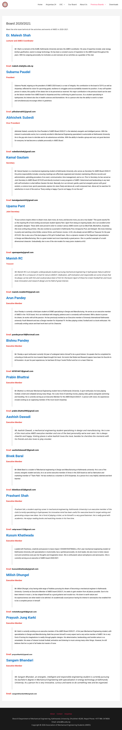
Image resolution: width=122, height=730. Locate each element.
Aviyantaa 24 (51, 4)
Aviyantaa (68, 712)
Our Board (72, 4)
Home (40, 4)
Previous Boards (97, 4)
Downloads (113, 4)
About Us (83, 4)
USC (61, 4)
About (52, 712)
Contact (59, 712)
